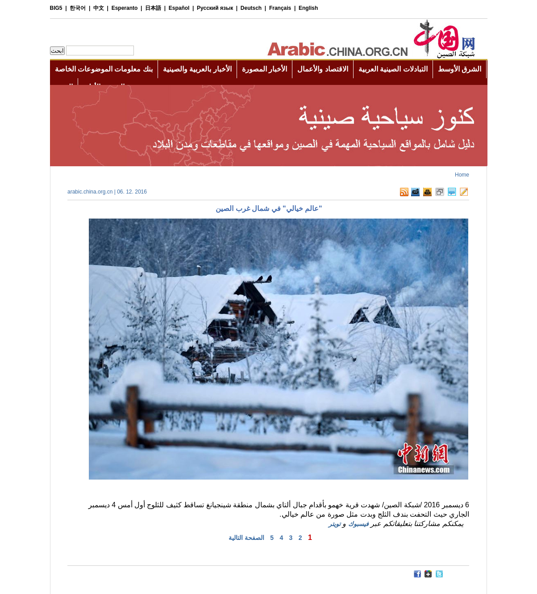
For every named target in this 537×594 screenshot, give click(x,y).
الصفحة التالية (246, 537)
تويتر (335, 523)
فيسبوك (358, 523)
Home (462, 175)
